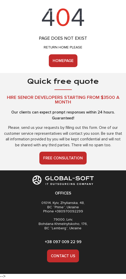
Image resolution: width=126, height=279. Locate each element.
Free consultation (63, 158)
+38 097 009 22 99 (63, 241)
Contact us (63, 256)
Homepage (63, 60)
